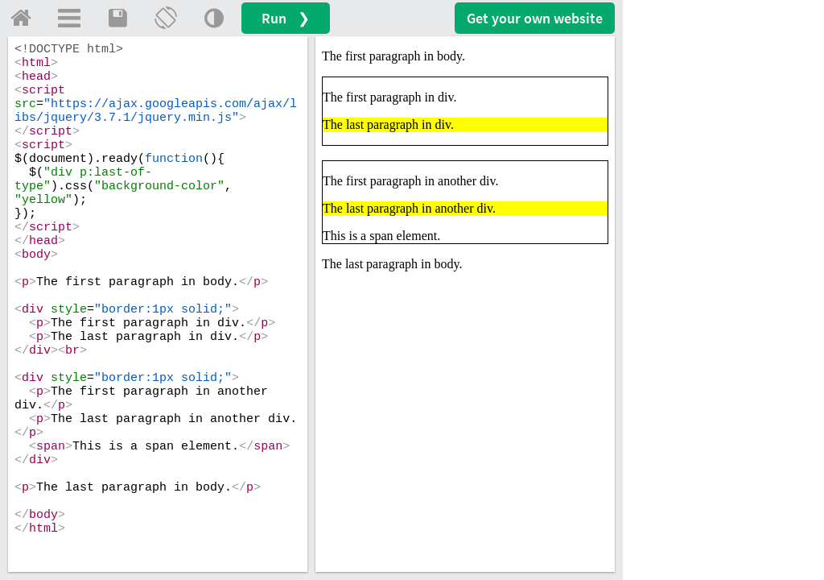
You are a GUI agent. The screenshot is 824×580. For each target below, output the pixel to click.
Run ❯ (286, 18)
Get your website (535, 18)
